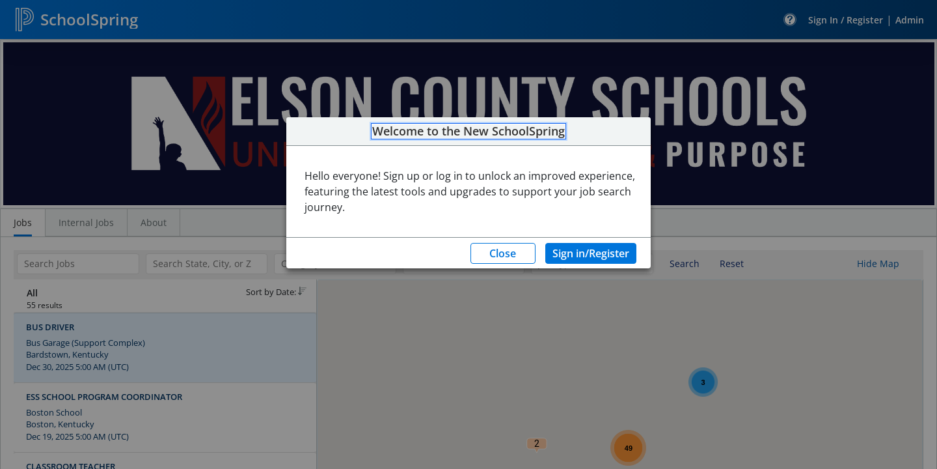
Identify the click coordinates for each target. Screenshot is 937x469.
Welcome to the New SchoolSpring (468, 131)
